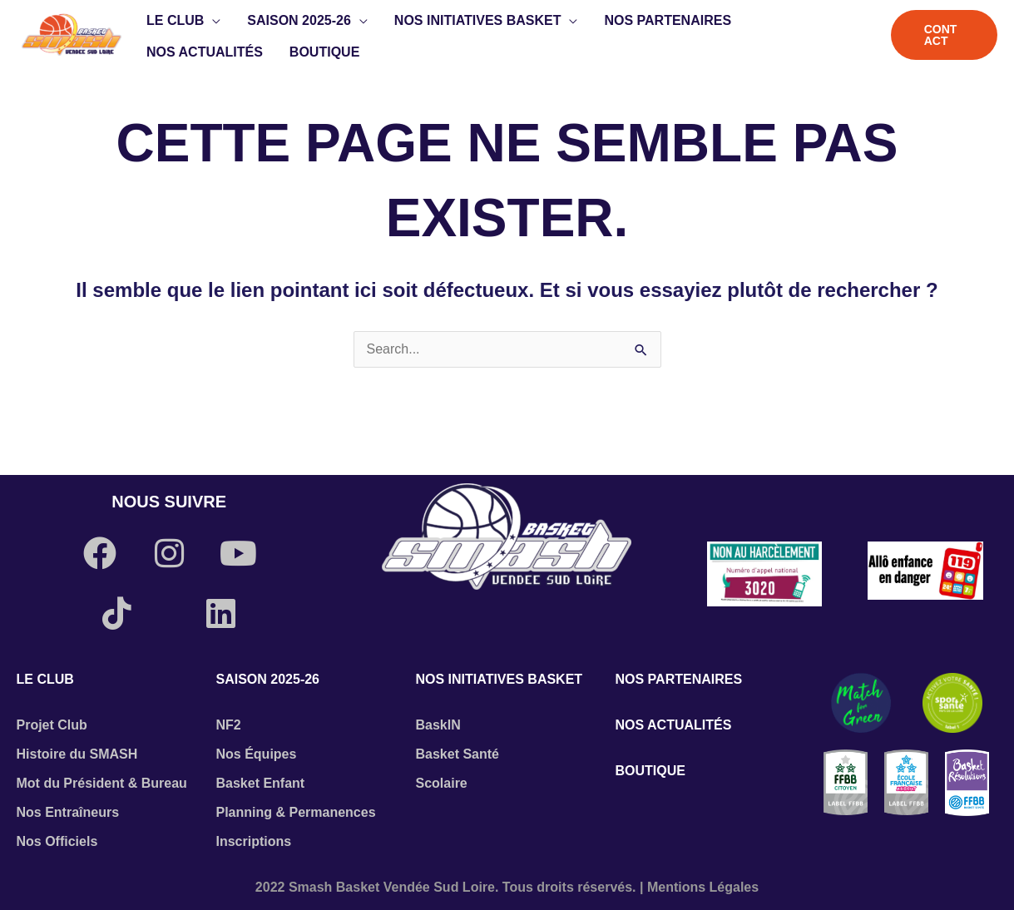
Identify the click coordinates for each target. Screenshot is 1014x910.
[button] (212, 21)
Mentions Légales (703, 887)
